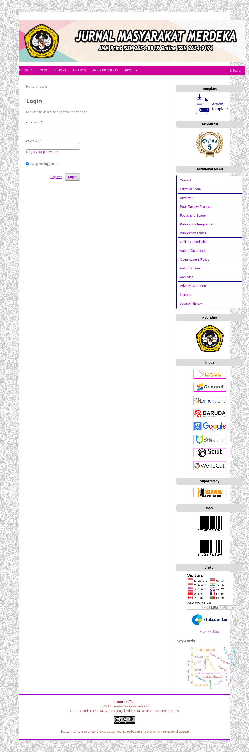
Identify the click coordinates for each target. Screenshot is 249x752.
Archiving (187, 277)
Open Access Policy (194, 259)
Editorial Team (191, 189)
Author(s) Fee (190, 268)
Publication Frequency (196, 224)
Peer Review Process (196, 207)
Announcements (105, 70)
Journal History (191, 303)
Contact (185, 180)
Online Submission (194, 242)
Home (30, 86)
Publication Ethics (193, 233)
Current (60, 70)
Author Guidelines (193, 251)
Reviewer (187, 198)
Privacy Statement (193, 286)
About (129, 70)
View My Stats (209, 631)
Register (25, 70)
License (185, 295)
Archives (79, 70)
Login (42, 70)
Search (236, 70)
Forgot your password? (42, 152)
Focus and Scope (193, 215)
